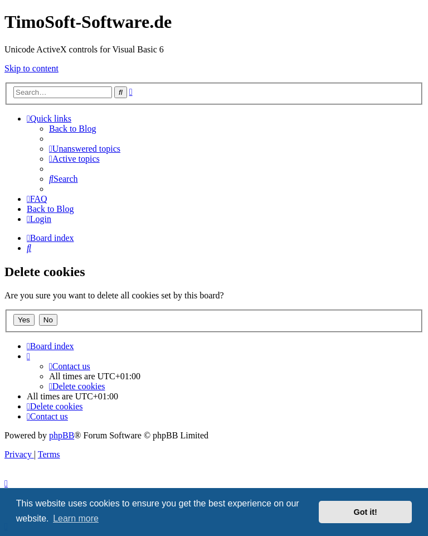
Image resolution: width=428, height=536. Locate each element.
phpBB (61, 435)
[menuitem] (84, 148)
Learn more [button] (76, 518)
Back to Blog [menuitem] (72, 128)
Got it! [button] (365, 512)
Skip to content (31, 68)
